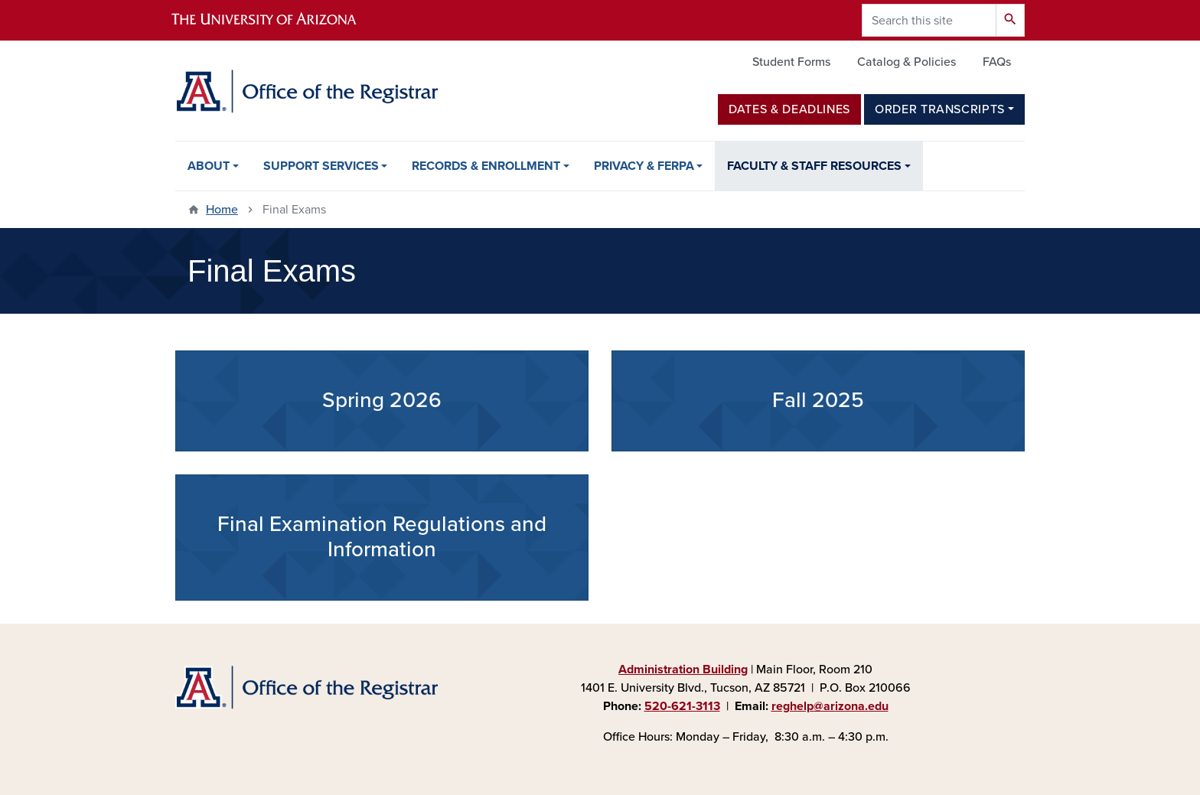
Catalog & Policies (906, 62)
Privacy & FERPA (644, 166)
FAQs (997, 62)
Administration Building (683, 669)
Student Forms (791, 62)
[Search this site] (929, 20)
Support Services (321, 166)
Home (222, 209)
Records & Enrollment (486, 166)
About (209, 166)
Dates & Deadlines (789, 109)
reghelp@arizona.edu (830, 706)
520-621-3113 (682, 706)
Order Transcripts (940, 109)
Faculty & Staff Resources (814, 166)
